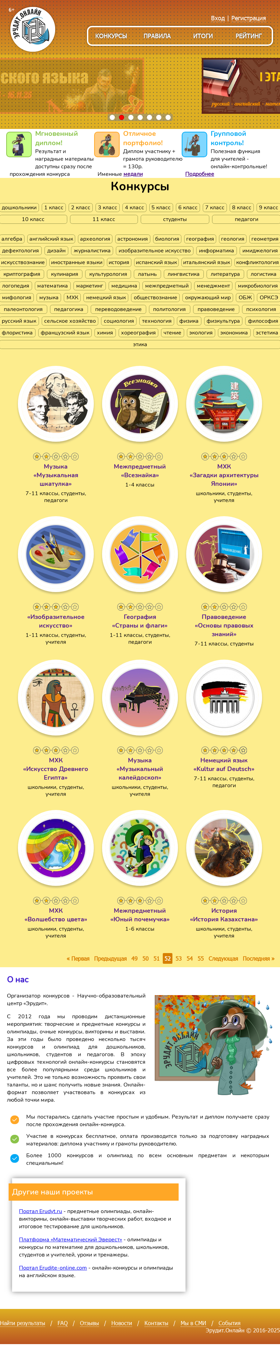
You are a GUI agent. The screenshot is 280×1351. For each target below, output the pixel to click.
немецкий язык (106, 297)
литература (225, 274)
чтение (172, 333)
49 (134, 958)
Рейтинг (249, 36)
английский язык (51, 239)
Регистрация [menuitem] (248, 18)
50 (145, 958)
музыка (49, 297)
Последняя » (258, 958)
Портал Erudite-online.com (53, 1268)
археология (95, 239)
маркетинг (89, 286)
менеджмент (213, 286)
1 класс (53, 207)
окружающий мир (208, 297)
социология (119, 321)
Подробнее (199, 174)
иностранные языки (76, 262)
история (119, 262)
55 (201, 958)
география (200, 239)
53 (179, 958)
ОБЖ (245, 297)
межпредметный (167, 286)
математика (52, 286)
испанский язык (156, 262)
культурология (108, 274)
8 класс (241, 207)
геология (232, 239)
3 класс (107, 207)
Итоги (203, 36)
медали (133, 174)
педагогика (68, 309)
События (229, 1323)
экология (201, 333)
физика (189, 321)
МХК (72, 297)
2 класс (80, 207)
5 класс (161, 207)
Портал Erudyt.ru (40, 1211)
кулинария (64, 274)
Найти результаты (22, 1323)
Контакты (156, 1323)
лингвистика (184, 274)
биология (167, 239)
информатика (216, 250)
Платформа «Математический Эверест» (70, 1239)
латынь (147, 274)
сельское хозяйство (70, 321)
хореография (138, 333)
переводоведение (118, 309)
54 (190, 958)
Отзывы (89, 1323)
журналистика (92, 250)
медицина (124, 286)
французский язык (65, 333)
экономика (234, 333)
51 (156, 958)
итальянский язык (206, 262)
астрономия (132, 239)
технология (157, 321)
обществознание (155, 297)
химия (105, 333)
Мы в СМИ (193, 1323)
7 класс (214, 207)
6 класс (188, 207)
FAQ (63, 1323)
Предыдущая (110, 958)
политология (169, 309)
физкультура (223, 321)
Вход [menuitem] (218, 18)
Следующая (223, 958)
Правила (157, 36)
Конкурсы (111, 36)
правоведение (216, 309)
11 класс (103, 219)
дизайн (56, 250)
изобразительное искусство (155, 250)
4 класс (134, 207)
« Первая (78, 958)
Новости (121, 1323)
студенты (175, 219)
